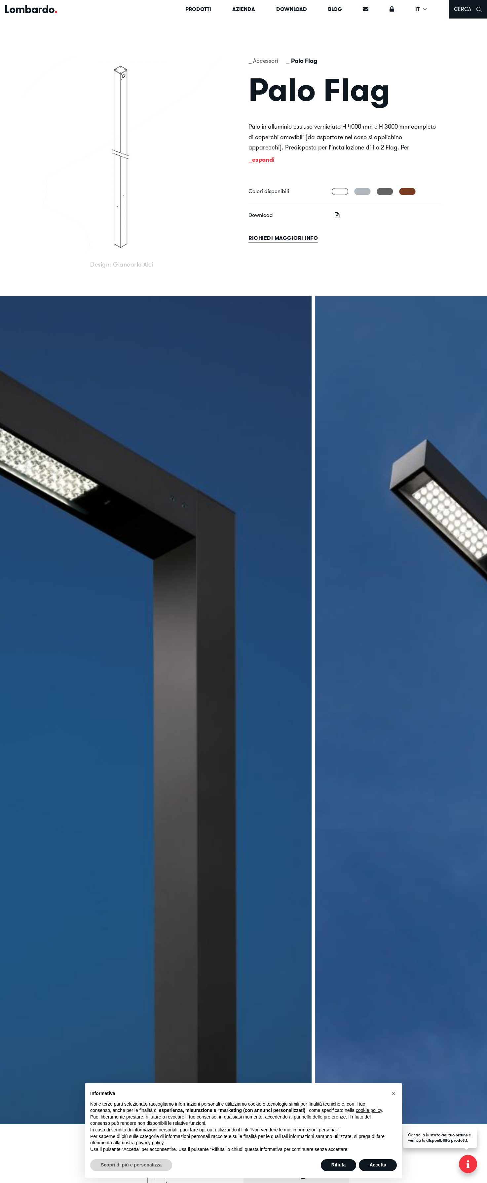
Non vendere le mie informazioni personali (294, 1129)
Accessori (265, 60)
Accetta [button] (377, 1164)
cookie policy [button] (369, 1110)
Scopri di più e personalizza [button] (131, 1164)
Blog (335, 9)
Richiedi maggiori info (283, 237)
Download (291, 9)
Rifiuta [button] (338, 1164)
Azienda (243, 9)
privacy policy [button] (150, 1142)
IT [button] (421, 9)
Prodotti (198, 9)
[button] (393, 1093)
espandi (263, 159)
